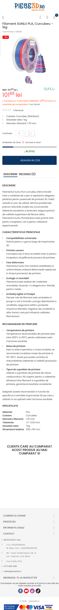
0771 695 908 (10, 566)
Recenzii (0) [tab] (27, 174)
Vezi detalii (34, 104)
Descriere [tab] (10, 174)
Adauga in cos (30, 160)
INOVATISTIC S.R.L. (12, 539)
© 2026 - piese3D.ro (29, 601)
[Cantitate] (19, 133)
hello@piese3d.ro (12, 571)
